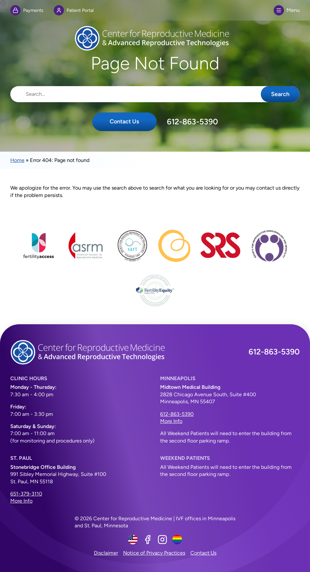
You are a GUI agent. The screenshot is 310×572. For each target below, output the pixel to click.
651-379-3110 (26, 494)
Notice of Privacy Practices (154, 553)
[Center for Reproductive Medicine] (155, 38)
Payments (26, 10)
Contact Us (124, 121)
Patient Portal (74, 10)
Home (17, 160)
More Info (171, 421)
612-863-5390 (192, 121)
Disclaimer (106, 553)
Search (280, 94)
